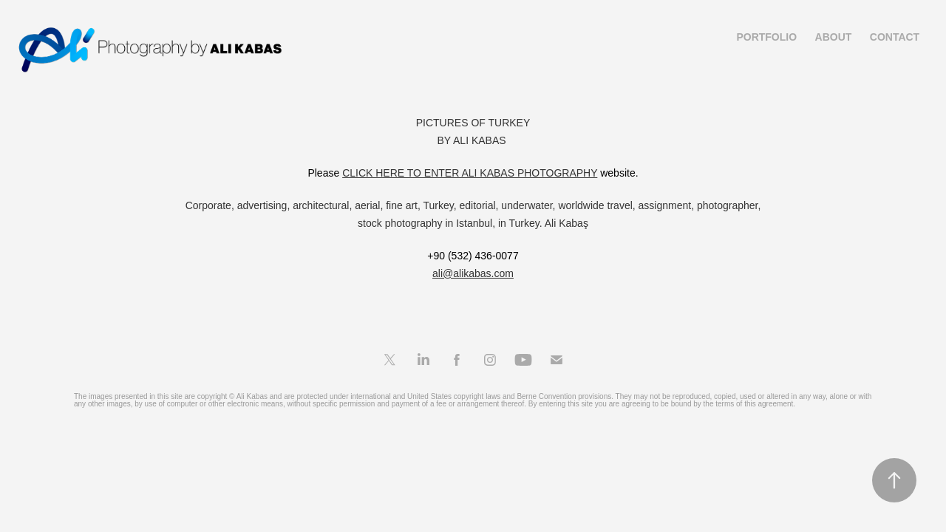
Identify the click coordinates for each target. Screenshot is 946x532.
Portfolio (766, 37)
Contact (894, 37)
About (833, 37)
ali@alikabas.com (473, 273)
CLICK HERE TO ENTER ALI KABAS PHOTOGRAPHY (469, 173)
